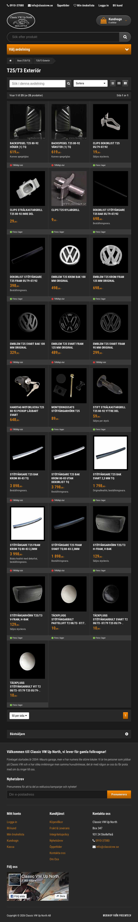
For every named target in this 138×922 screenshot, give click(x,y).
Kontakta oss (57, 853)
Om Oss (54, 859)
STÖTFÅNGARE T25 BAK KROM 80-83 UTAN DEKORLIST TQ (65, 478)
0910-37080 (15, 5)
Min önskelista (84, 5)
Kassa (10, 847)
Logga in (104, 5)
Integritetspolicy (59, 834)
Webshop (107, 915)
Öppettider (63, 5)
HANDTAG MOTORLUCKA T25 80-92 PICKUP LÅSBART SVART (27, 411)
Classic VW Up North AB (38, 915)
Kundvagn (12, 840)
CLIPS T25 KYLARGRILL (65, 210)
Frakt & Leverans (60, 828)
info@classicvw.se (40, 5)
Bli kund (118, 5)
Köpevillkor (56, 822)
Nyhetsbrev (56, 840)
